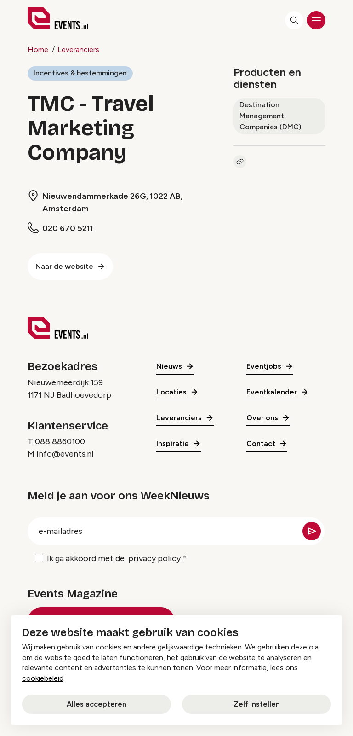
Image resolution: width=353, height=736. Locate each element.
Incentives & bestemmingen (80, 73)
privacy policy (154, 558)
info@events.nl (64, 454)
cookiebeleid (42, 678)
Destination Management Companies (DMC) (270, 115)
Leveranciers (78, 49)
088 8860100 (60, 441)
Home (38, 49)
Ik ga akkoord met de (114, 558)
